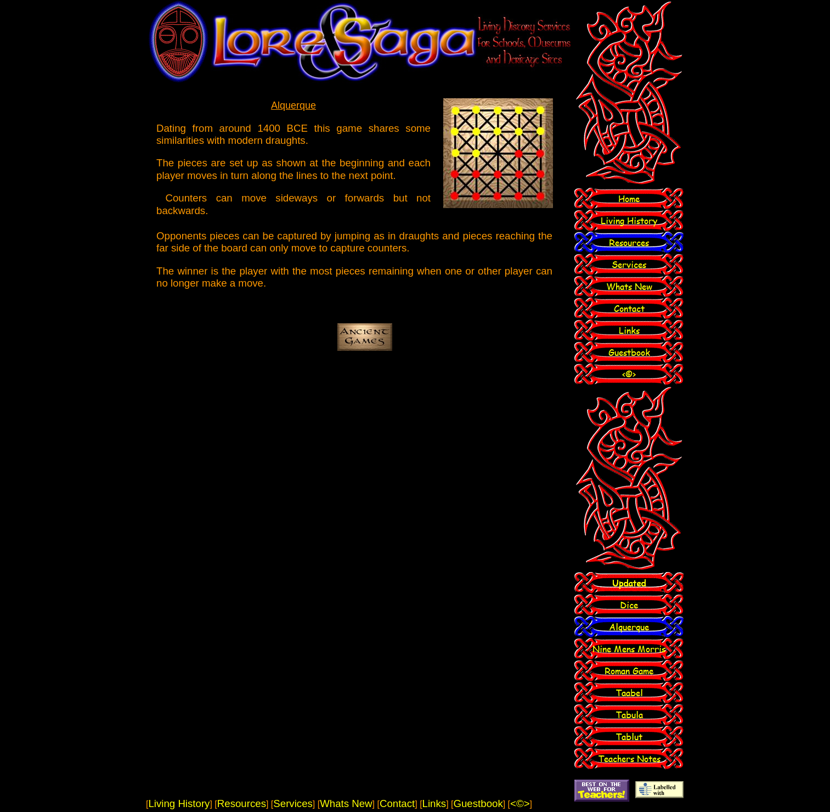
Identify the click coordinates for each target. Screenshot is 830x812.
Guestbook (477, 803)
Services (293, 803)
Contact (397, 803)
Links (434, 803)
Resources (241, 803)
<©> (520, 803)
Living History (179, 803)
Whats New (346, 803)
